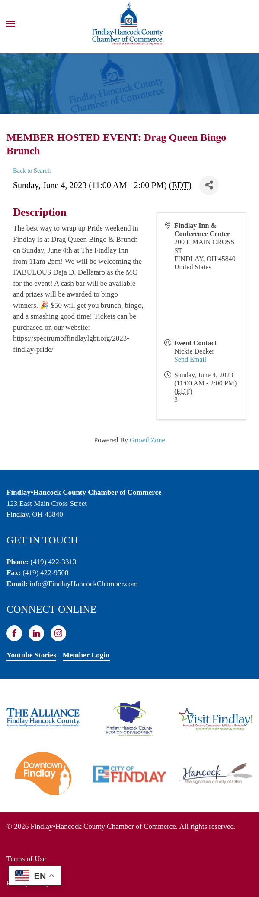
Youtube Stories (31, 655)
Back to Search (32, 170)
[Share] (209, 185)
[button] (10, 23)
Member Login (86, 655)
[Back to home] (129, 24)
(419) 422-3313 (53, 562)
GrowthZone (147, 440)
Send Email (190, 359)
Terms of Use (26, 859)
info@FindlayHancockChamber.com (83, 584)
